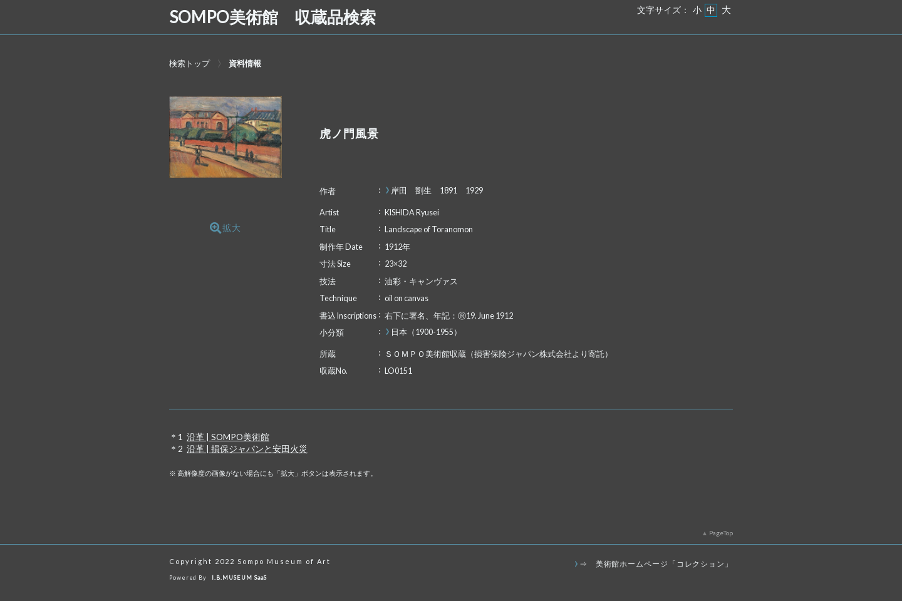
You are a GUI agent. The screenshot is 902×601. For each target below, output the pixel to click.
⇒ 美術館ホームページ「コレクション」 (656, 563)
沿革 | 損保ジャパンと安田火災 (247, 449)
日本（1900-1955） (426, 332)
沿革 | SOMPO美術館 (228, 437)
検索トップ (189, 63)
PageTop (721, 533)
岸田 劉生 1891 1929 (437, 190)
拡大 (225, 228)
